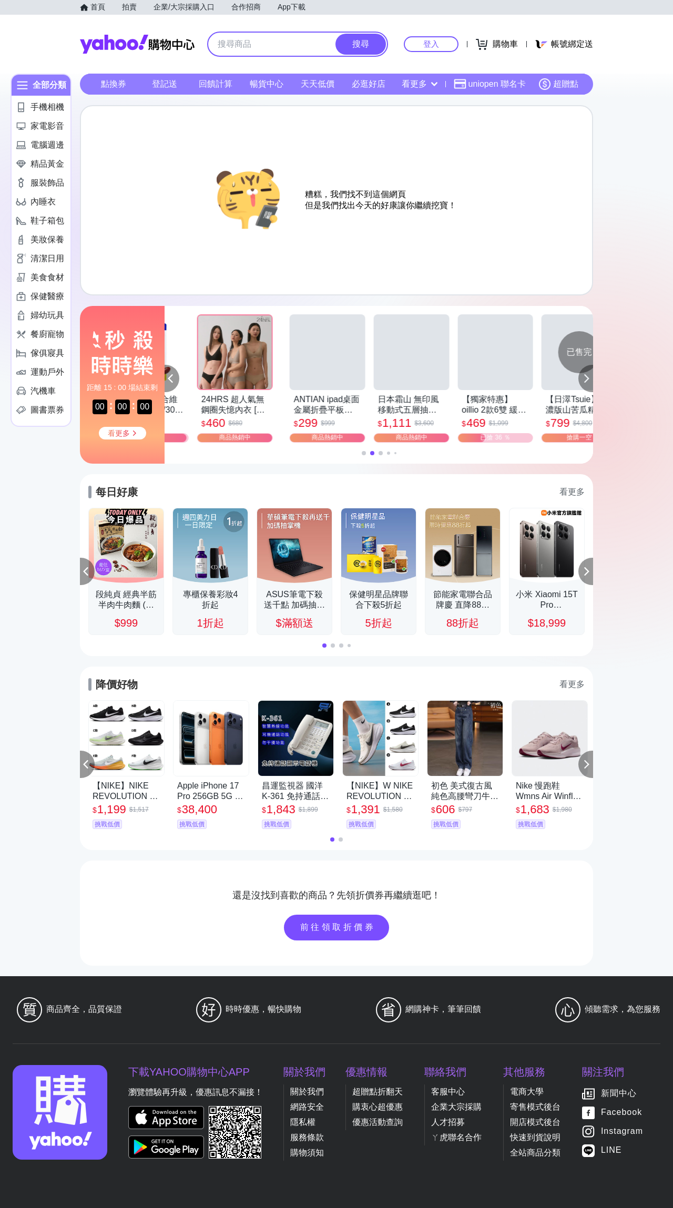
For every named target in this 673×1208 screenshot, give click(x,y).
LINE (611, 1149)
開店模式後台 (535, 1122)
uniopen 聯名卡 (490, 84)
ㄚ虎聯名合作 (456, 1137)
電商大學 (527, 1091)
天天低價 (317, 83)
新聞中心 (619, 1093)
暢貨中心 (266, 83)
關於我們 (307, 1091)
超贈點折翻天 (377, 1091)
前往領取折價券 (338, 927)
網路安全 (307, 1106)
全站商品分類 (535, 1152)
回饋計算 (215, 83)
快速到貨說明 (535, 1137)
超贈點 (558, 84)
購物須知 (307, 1152)
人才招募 (448, 1122)
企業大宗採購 (456, 1106)
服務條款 (307, 1137)
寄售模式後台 (535, 1106)
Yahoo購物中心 (137, 44)
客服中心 (448, 1091)
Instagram (622, 1131)
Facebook (621, 1112)
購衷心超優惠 (377, 1106)
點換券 (113, 83)
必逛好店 (368, 83)
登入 (431, 43)
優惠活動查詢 (377, 1122)
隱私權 (302, 1122)
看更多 (419, 83)
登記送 (164, 83)
